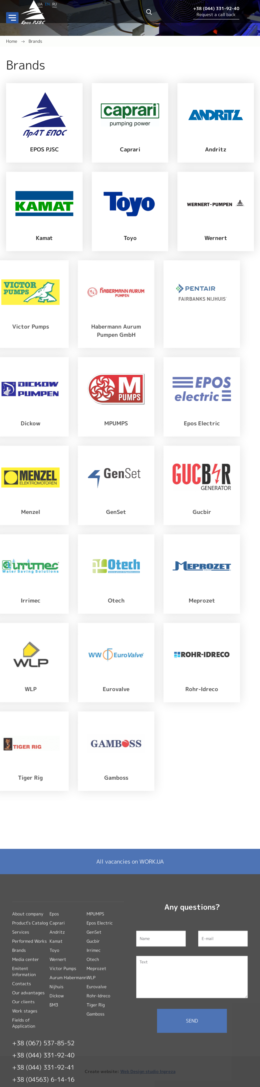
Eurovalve (97, 1081)
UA (40, 3)
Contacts (21, 1078)
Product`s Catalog (30, 1017)
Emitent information (24, 1066)
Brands (35, 41)
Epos (54, 1008)
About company (27, 1008)
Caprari (57, 1017)
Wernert (58, 1054)
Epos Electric (100, 1017)
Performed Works (29, 1035)
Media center (25, 1054)
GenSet (94, 1026)
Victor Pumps (63, 1063)
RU (54, 3)
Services (20, 1026)
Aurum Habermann (68, 1072)
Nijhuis (56, 1081)
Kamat (56, 1035)
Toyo (54, 1045)
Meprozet (96, 1063)
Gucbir (93, 1035)
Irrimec (94, 1045)
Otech (93, 1054)
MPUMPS (95, 1008)
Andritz (57, 1026)
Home (11, 41)
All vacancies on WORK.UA (130, 956)
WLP (91, 1072)
